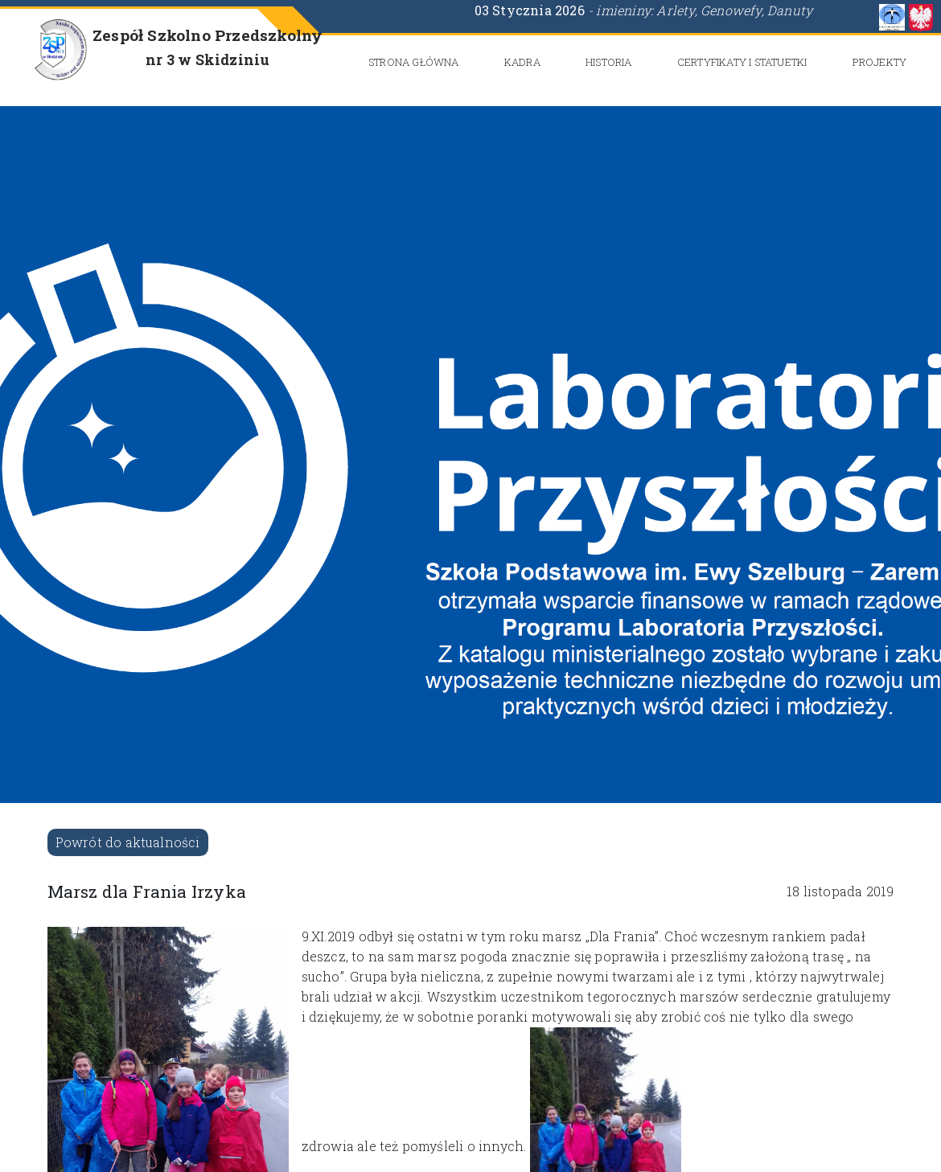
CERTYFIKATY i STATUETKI (742, 61)
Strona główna (413, 61)
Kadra (522, 61)
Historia (609, 61)
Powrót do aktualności (127, 842)
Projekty (880, 61)
